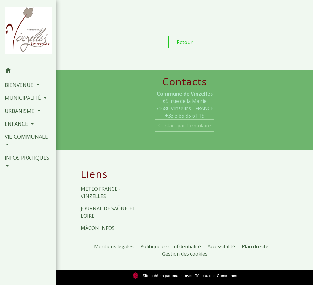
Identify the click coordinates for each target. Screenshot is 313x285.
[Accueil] (28, 32)
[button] (28, 71)
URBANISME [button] (20, 110)
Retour (185, 42)
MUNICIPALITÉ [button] (23, 97)
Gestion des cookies (185, 253)
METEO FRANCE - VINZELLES (100, 193)
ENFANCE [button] (17, 123)
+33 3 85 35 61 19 (184, 115)
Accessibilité (221, 246)
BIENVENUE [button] (20, 84)
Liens (94, 174)
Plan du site (255, 246)
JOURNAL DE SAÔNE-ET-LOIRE (109, 212)
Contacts (184, 82)
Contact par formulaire (184, 125)
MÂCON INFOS (98, 228)
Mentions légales (114, 246)
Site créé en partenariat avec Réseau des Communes (184, 275)
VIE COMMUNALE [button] (26, 136)
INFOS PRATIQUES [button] (27, 157)
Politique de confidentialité (170, 246)
